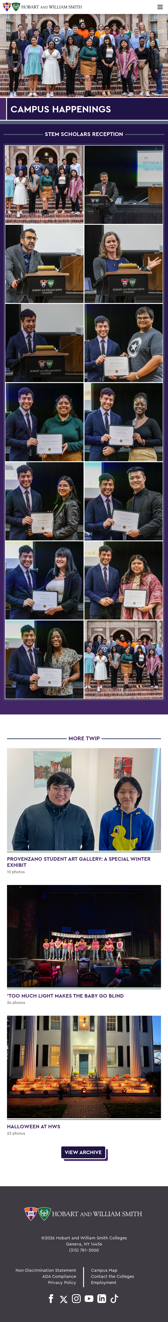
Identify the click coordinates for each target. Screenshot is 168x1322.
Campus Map (104, 1270)
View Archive (83, 1152)
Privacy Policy (62, 1282)
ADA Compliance (59, 1276)
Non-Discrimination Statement (46, 1270)
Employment (103, 1282)
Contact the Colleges (112, 1276)
